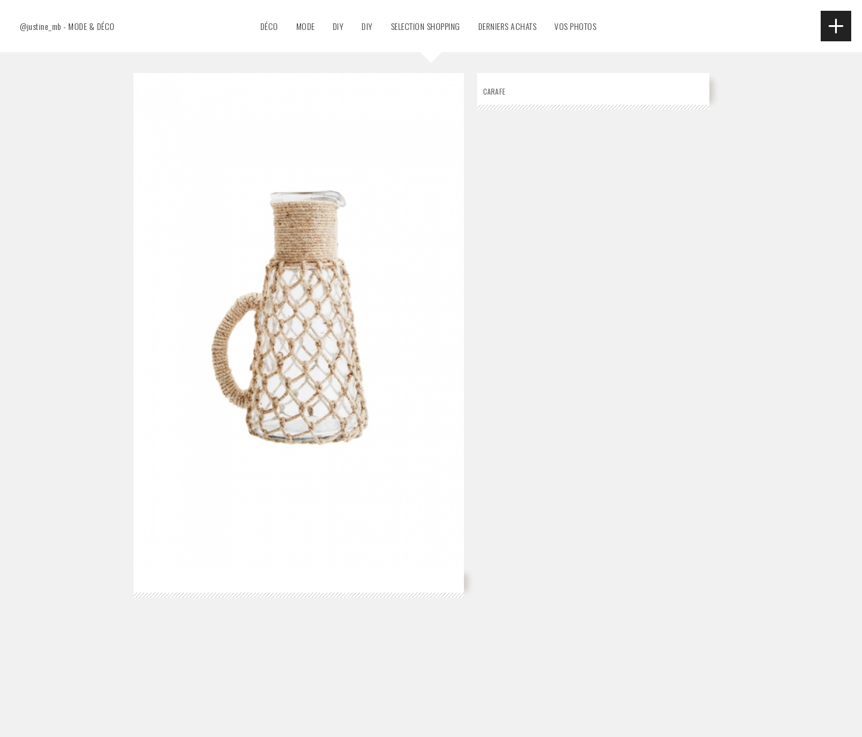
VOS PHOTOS (575, 26)
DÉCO (269, 26)
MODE (305, 26)
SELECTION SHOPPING (425, 26)
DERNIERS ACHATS (507, 26)
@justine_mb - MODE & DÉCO (67, 26)
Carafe (494, 91)
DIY (338, 26)
